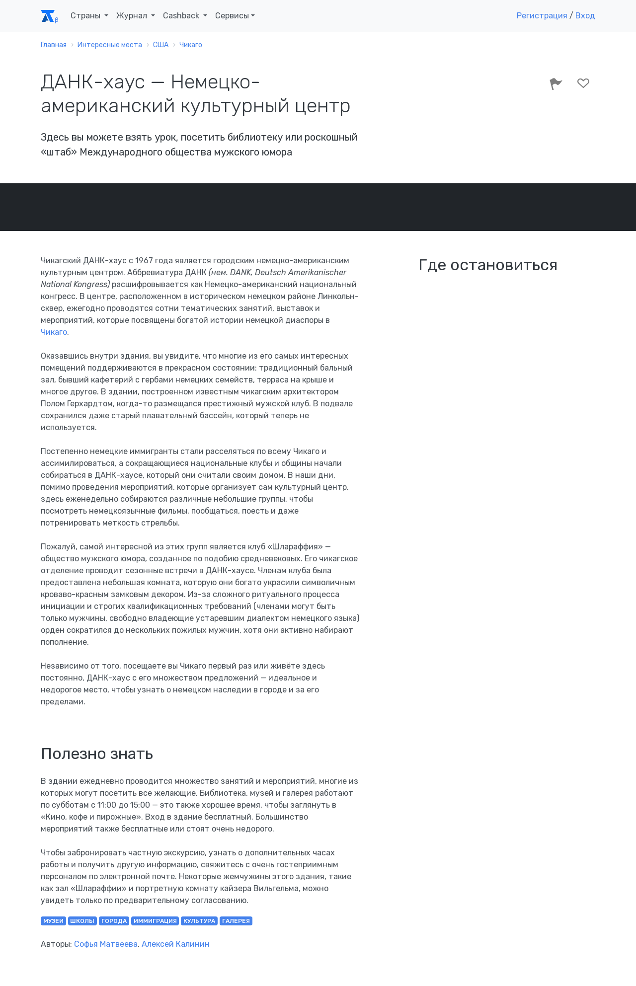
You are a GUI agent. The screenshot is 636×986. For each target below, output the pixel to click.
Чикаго (54, 332)
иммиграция (155, 920)
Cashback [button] (182, 15)
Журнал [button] (132, 15)
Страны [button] (86, 15)
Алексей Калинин (176, 944)
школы (82, 920)
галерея (236, 920)
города (114, 920)
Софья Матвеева (106, 944)
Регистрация (542, 15)
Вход (585, 15)
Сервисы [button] (232, 15)
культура (199, 920)
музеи (53, 920)
